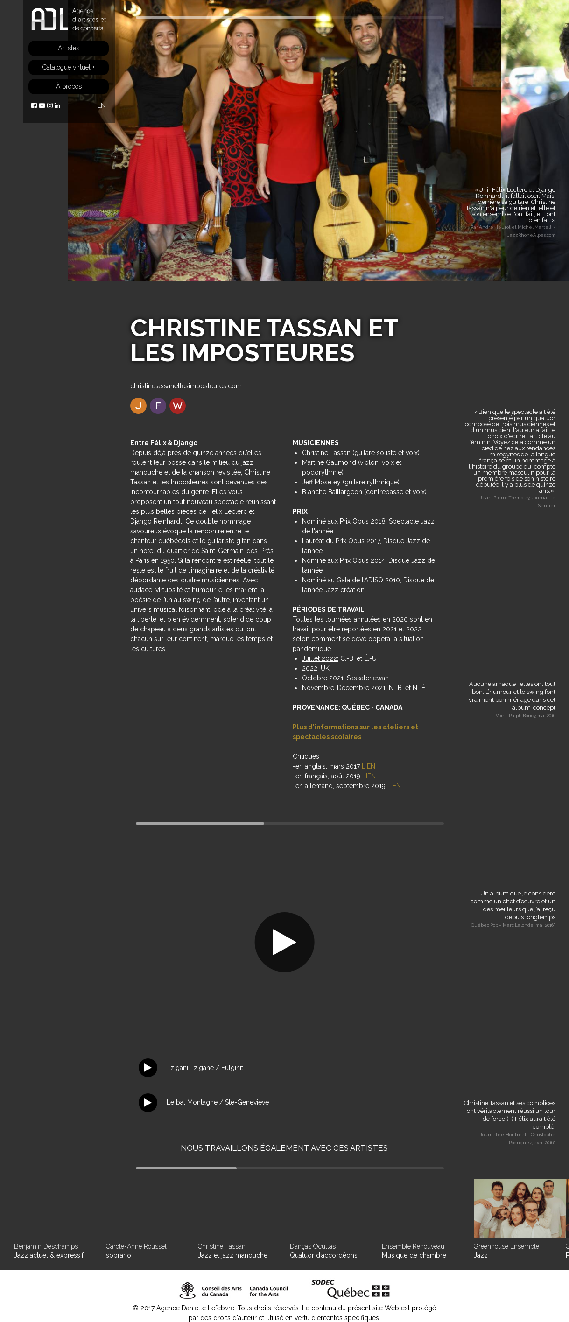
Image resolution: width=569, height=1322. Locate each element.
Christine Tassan (222, 1246)
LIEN (368, 766)
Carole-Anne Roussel (136, 1246)
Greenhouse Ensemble (506, 1246)
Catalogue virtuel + (68, 67)
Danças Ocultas (313, 1246)
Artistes (68, 48)
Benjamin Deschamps (46, 1246)
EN (101, 105)
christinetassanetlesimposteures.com (186, 386)
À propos (69, 86)
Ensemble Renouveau (413, 1246)
